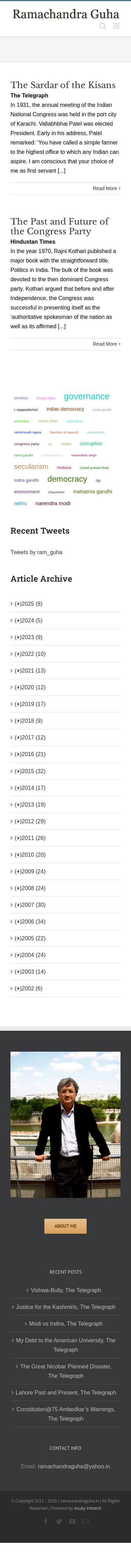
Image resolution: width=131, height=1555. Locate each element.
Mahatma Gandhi (92, 491)
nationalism (95, 432)
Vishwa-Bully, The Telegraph (66, 1290)
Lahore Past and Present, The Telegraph (66, 1393)
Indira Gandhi (26, 480)
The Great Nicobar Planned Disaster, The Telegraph (65, 1371)
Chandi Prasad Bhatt (94, 468)
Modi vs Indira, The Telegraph (65, 1324)
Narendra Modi (53, 503)
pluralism (21, 398)
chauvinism (56, 492)
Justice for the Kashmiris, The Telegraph (66, 1307)
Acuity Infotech (88, 1508)
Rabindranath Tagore (28, 432)
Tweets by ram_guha (36, 552)
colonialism (75, 421)
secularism (31, 466)
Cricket (66, 444)
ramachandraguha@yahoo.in (74, 1466)
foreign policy (46, 398)
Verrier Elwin (48, 421)
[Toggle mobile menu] (117, 26)
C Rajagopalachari (26, 409)
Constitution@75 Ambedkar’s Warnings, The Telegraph (65, 1414)
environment (26, 491)
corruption (91, 443)
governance (87, 396)
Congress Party (26, 444)
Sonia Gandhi (102, 409)
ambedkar (21, 421)
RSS (50, 444)
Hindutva (64, 467)
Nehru (20, 503)
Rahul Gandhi (23, 455)
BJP (98, 480)
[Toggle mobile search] (102, 26)
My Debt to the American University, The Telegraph (66, 1345)
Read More (105, 188)
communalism (52, 455)
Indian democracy (65, 409)
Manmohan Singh (83, 455)
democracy (67, 479)
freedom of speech (64, 432)
